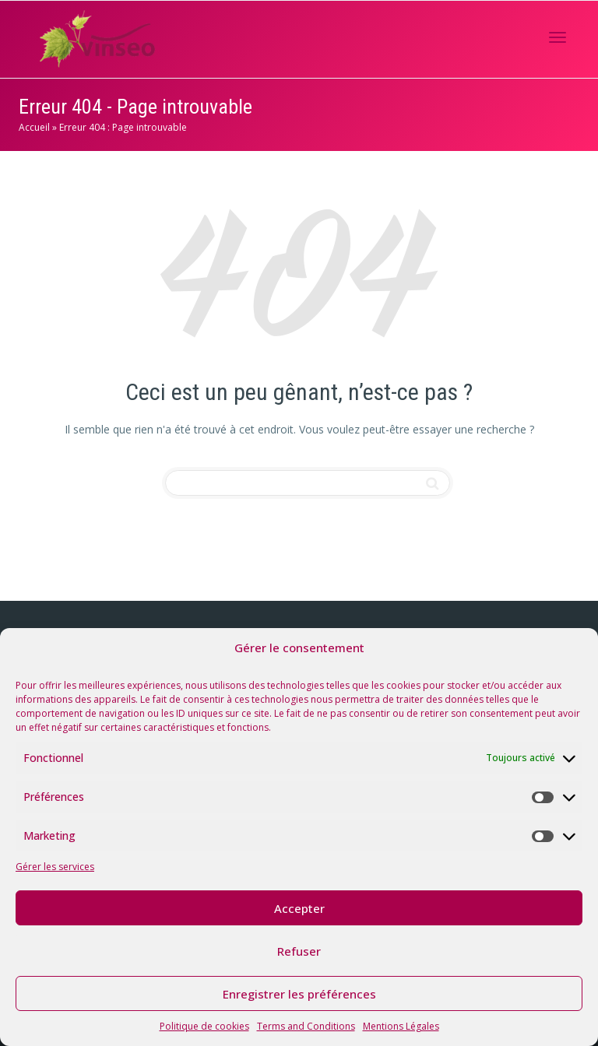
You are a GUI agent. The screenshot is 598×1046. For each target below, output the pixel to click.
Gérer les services (55, 866)
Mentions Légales (401, 1026)
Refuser (299, 951)
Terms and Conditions (306, 1026)
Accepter (299, 908)
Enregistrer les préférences (299, 994)
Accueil (34, 127)
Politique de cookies (204, 1026)
